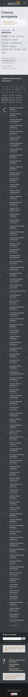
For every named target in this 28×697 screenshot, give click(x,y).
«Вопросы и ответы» (10, 678)
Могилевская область (8, 68)
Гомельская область (8, 63)
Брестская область (7, 58)
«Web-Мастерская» (12, 691)
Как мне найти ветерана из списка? (16, 669)
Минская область (7, 66)
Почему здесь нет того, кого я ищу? (17, 661)
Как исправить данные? (14, 665)
